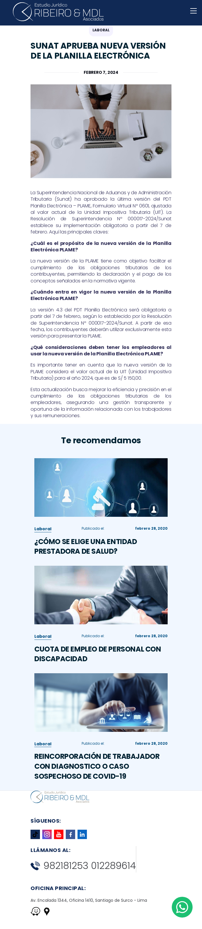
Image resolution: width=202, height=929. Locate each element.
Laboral (42, 556)
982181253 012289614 (83, 865)
